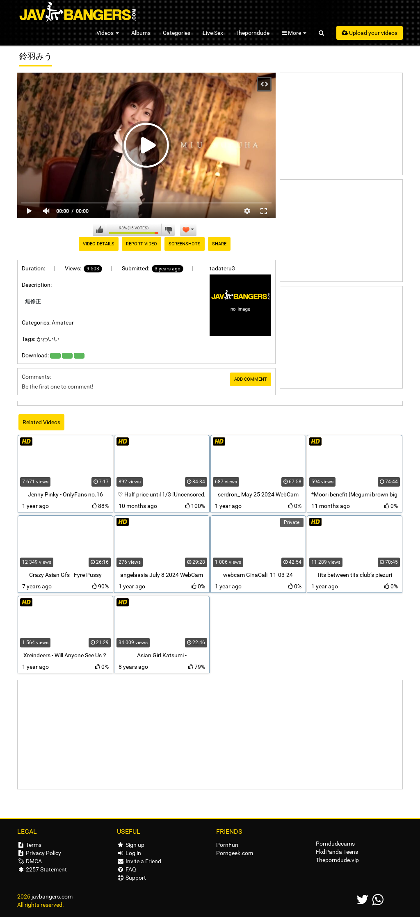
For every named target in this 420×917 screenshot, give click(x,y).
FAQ (126, 869)
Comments (36, 376)
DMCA (29, 861)
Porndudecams (335, 843)
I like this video (99, 230)
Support (131, 877)
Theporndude (252, 33)
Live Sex (213, 33)
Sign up (130, 845)
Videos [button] (107, 33)
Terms (29, 845)
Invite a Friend (139, 861)
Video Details (98, 244)
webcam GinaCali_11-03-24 (258, 575)
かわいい (48, 339)
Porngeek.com (234, 853)
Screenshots (185, 244)
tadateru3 (222, 268)
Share (219, 244)
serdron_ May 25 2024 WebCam (258, 494)
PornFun (227, 845)
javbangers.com (52, 896)
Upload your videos (369, 33)
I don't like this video (168, 230)
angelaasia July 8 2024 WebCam (161, 575)
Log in (129, 853)
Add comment (250, 379)
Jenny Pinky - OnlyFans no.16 (65, 494)
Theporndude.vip (337, 860)
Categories (176, 33)
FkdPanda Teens (337, 851)
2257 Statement (42, 869)
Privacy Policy (39, 853)
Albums (141, 33)
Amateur (63, 322)
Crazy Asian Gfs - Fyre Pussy (65, 575)
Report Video (141, 244)
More (294, 33)
